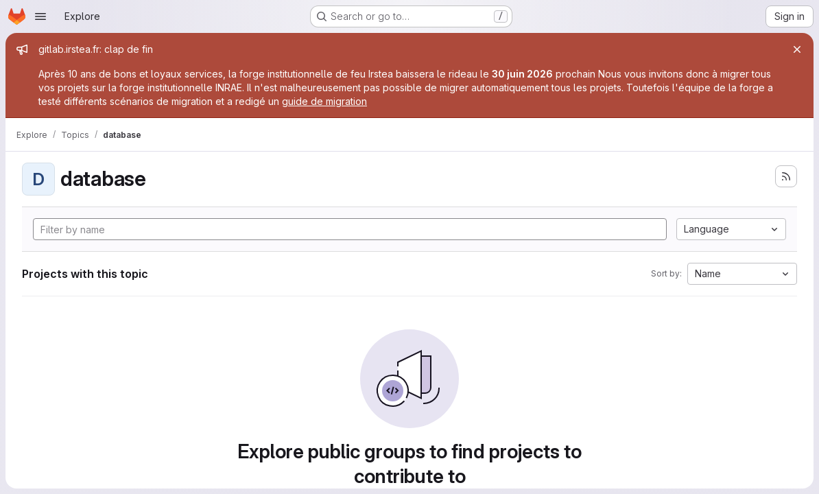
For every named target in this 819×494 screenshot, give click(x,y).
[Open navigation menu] (40, 16)
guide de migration (324, 101)
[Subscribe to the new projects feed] (786, 176)
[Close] (797, 49)
